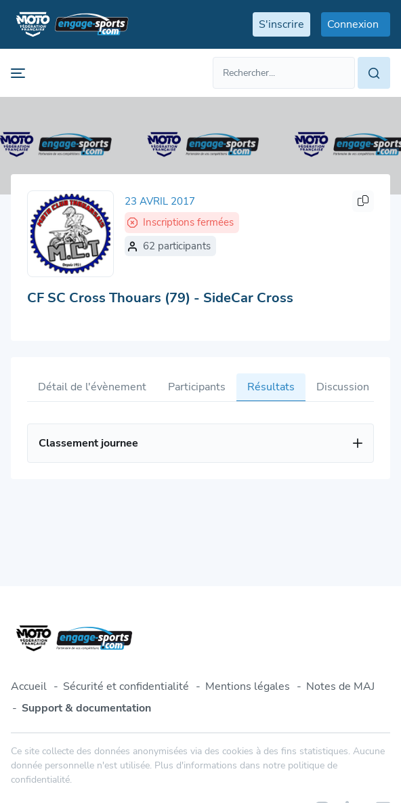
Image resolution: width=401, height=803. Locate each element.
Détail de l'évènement (92, 386)
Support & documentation (86, 708)
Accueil (29, 686)
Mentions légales (247, 686)
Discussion (342, 386)
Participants (197, 386)
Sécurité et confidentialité (126, 686)
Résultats (271, 386)
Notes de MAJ (340, 686)
